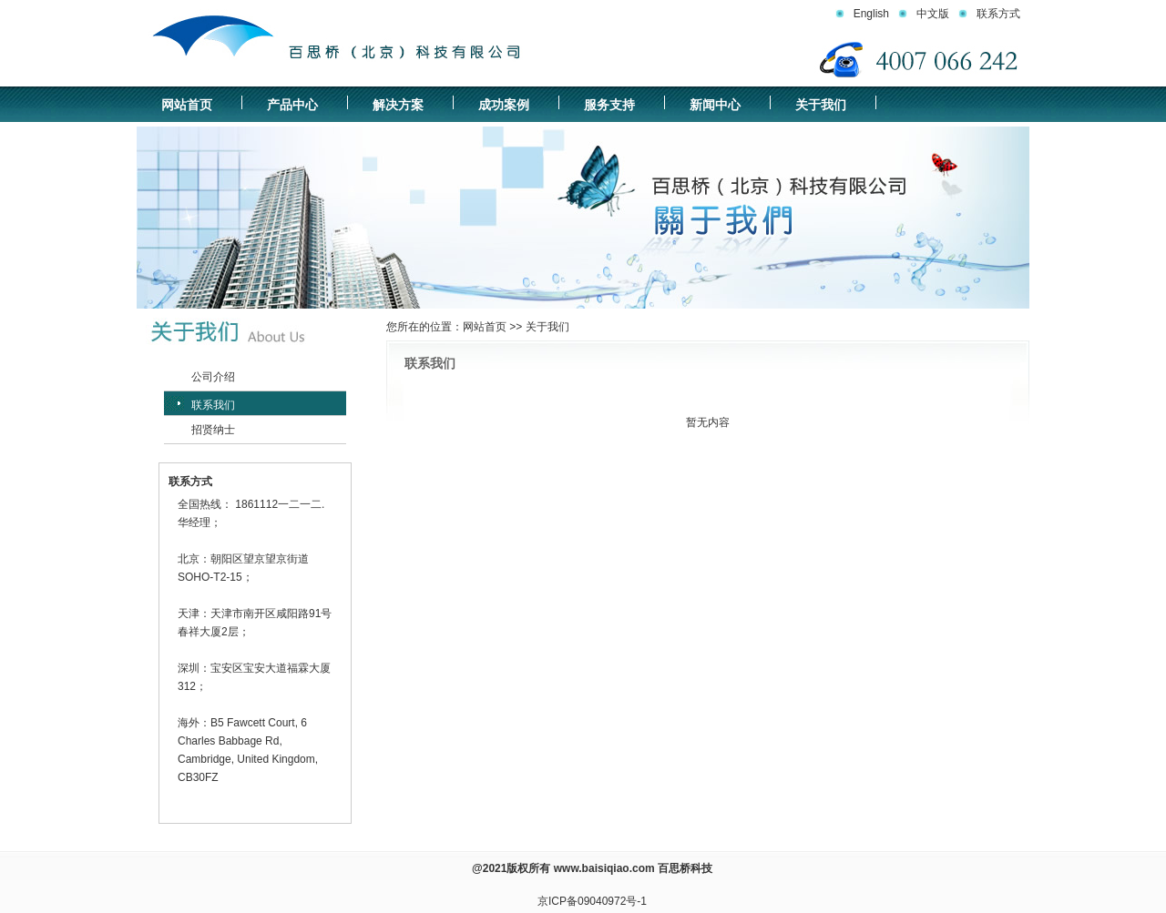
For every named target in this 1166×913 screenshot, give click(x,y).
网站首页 (186, 104)
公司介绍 (213, 376)
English (871, 13)
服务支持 (609, 104)
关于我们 (820, 104)
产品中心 (292, 104)
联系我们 (213, 405)
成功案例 (503, 104)
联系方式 (998, 13)
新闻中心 (715, 104)
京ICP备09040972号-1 (592, 901)
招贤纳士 (213, 429)
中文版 (932, 13)
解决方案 (398, 104)
